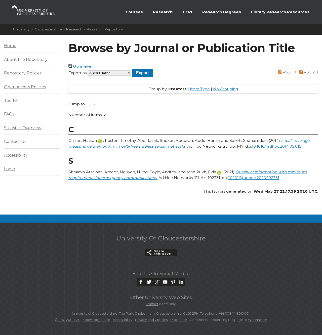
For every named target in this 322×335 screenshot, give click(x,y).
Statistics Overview (23, 127)
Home (10, 45)
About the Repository (26, 59)
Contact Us (15, 141)
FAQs (9, 114)
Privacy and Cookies (151, 320)
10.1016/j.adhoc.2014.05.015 (276, 146)
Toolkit (11, 100)
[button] (142, 72)
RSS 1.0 (286, 72)
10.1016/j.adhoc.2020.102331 (253, 177)
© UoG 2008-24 (67, 320)
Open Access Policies (25, 87)
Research (163, 12)
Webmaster (257, 320)
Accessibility (15, 155)
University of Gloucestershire (37, 29)
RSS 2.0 (307, 72)
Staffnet (152, 304)
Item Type (200, 89)
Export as (77, 72)
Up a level (80, 66)
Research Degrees (221, 12)
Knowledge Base (96, 320)
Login (9, 168)
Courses (134, 12)
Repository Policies (23, 73)
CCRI (187, 12)
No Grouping (225, 89)
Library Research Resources (280, 12)
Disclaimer (178, 320)
